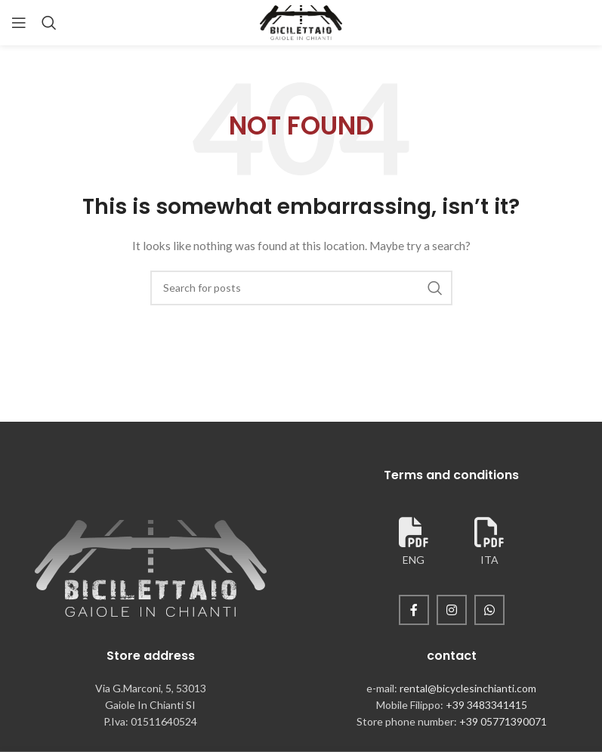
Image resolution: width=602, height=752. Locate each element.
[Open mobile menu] (19, 23)
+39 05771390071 (503, 721)
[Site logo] (301, 21)
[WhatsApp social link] (489, 610)
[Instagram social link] (452, 610)
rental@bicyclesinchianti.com (468, 688)
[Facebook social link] (414, 610)
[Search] (49, 23)
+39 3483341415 (486, 704)
